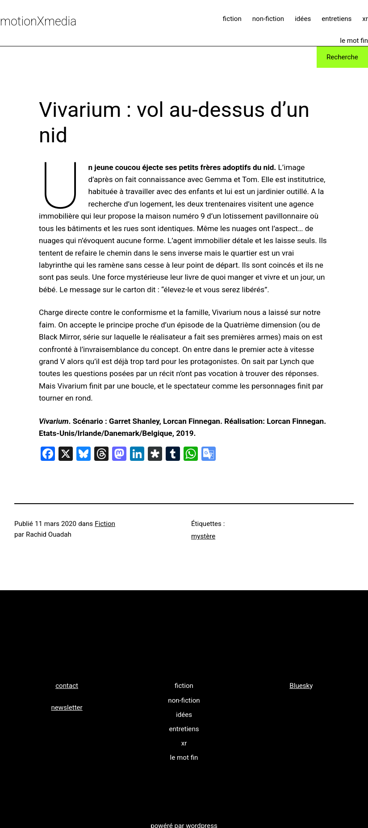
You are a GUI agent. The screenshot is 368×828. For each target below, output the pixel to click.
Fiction (105, 524)
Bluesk (299, 686)
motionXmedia (38, 21)
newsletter (66, 708)
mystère (203, 536)
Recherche (342, 57)
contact (66, 686)
